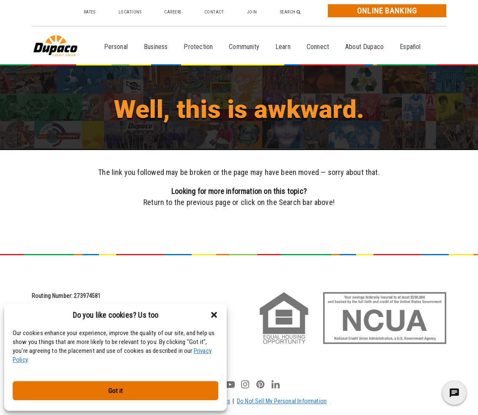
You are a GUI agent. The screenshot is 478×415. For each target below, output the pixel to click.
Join (252, 12)
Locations (130, 12)
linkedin (276, 384)
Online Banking (387, 11)
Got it (115, 391)
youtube (230, 384)
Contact (214, 12)
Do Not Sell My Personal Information (282, 401)
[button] (214, 315)
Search (290, 12)
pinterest (260, 384)
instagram (245, 384)
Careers (172, 12)
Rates (90, 12)
